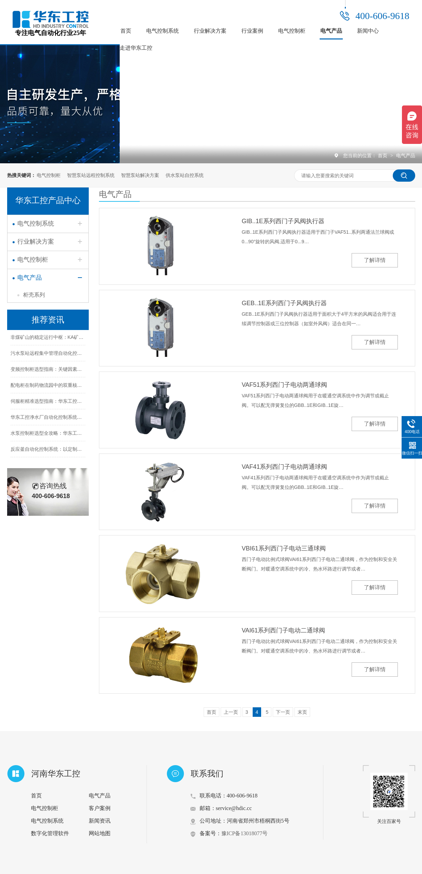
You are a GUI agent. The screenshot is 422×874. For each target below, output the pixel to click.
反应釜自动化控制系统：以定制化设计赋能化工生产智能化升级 (77, 450)
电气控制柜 (291, 31)
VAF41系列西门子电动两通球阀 (284, 466)
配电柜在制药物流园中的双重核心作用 (51, 386)
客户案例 (100, 808)
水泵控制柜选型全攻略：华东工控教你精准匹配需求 (65, 434)
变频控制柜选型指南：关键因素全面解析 (53, 370)
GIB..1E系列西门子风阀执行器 (283, 221)
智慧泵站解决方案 (140, 175)
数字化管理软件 (50, 833)
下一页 (283, 712)
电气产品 (331, 31)
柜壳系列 (34, 295)
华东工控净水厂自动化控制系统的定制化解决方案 (63, 418)
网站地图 (100, 833)
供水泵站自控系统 (185, 175)
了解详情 (375, 260)
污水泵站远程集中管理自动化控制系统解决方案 (61, 354)
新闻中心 (368, 31)
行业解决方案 (210, 31)
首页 (125, 31)
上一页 (231, 712)
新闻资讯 (100, 821)
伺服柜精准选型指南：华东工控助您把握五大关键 (63, 402)
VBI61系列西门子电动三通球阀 (284, 548)
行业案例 (252, 31)
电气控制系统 (162, 31)
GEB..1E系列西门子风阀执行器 (284, 303)
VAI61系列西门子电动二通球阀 (283, 630)
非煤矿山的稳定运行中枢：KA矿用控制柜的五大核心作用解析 (76, 338)
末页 (302, 712)
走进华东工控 (136, 48)
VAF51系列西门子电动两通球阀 (284, 384)
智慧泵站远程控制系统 (91, 175)
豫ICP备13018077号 (244, 833)
